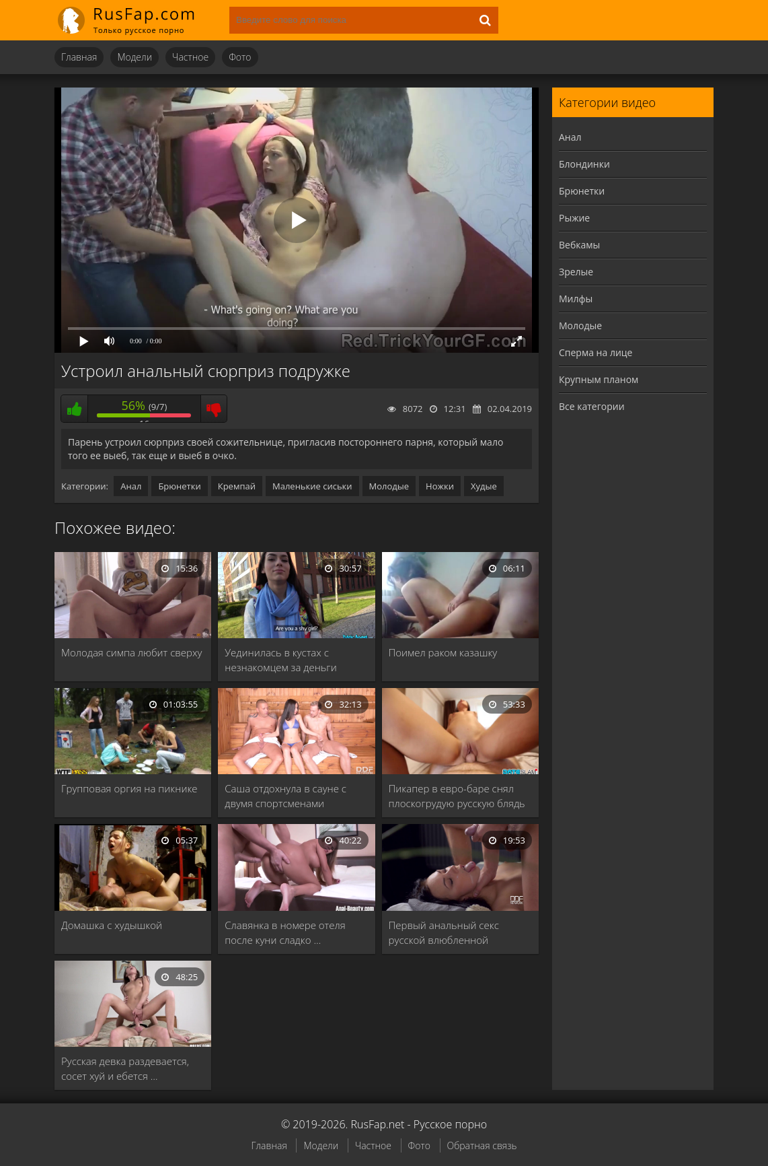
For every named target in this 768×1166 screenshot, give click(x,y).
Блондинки (584, 164)
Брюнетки (179, 486)
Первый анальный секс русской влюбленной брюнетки (444, 932)
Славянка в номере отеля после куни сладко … (285, 932)
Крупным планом (598, 379)
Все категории (592, 406)
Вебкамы (579, 244)
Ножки (440, 486)
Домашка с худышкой (111, 925)
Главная (79, 56)
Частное (190, 56)
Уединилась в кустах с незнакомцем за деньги (280, 660)
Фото (240, 56)
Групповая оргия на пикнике (129, 788)
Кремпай (237, 486)
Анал (130, 486)
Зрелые (576, 271)
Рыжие (574, 217)
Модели (134, 56)
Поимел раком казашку (443, 652)
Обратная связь (482, 1145)
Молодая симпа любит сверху (131, 652)
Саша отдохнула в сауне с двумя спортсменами (285, 796)
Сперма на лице (595, 352)
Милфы (575, 298)
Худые (484, 486)
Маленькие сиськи (312, 486)
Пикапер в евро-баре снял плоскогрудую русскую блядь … (457, 796)
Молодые (389, 486)
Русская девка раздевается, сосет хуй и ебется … (125, 1068)
